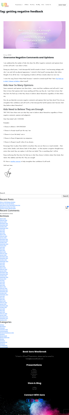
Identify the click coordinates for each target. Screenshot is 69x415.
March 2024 (3, 252)
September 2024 (4, 244)
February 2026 (3, 220)
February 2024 (3, 253)
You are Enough (4, 347)
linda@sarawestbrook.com (34, 359)
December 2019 (4, 317)
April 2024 (2, 250)
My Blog (38, 4)
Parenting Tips (3, 342)
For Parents (34, 372)
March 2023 (3, 267)
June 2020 (2, 309)
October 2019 (3, 320)
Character (2, 328)
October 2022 (3, 275)
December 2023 (4, 256)
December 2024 (4, 239)
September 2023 (4, 261)
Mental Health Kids (4, 337)
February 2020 (3, 313)
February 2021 (3, 302)
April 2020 (2, 312)
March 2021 (3, 301)
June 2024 (2, 247)
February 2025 (3, 236)
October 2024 (3, 242)
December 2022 (4, 272)
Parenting (2, 340)
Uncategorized (3, 345)
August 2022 (3, 279)
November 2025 (4, 225)
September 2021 (4, 294)
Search (2, 193)
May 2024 (2, 248)
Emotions (2, 334)
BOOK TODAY (62, 5)
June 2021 (2, 296)
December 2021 (4, 290)
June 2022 (2, 282)
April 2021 (2, 299)
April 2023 (2, 266)
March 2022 (3, 286)
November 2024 (4, 241)
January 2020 (3, 315)
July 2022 (2, 280)
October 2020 (3, 307)
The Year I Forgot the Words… (7, 203)
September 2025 (4, 228)
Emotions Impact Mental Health (8, 208)
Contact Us (48, 4)
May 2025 (2, 231)
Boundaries (3, 326)
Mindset (2, 339)
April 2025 (2, 233)
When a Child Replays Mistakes (7, 202)
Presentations (18, 4)
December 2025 (4, 223)
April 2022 (2, 285)
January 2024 (3, 255)
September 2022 (4, 277)
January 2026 (3, 222)
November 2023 (4, 258)
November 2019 (4, 318)
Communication (4, 331)
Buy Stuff (34, 389)
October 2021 (3, 293)
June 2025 (2, 229)
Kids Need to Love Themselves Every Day (10, 205)
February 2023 (3, 269)
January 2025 (3, 237)
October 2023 (3, 260)
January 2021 (3, 304)
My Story (32, 4)
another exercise (16, 161)
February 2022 (3, 288)
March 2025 (3, 234)
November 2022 (4, 274)
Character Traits (4, 329)
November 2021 (4, 291)
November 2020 (4, 305)
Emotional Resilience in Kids (7, 332)
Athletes (27, 4)
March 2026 (3, 218)
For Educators (34, 374)
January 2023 (3, 271)
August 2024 (3, 245)
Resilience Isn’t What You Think (7, 207)
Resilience (2, 344)
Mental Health (3, 336)
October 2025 (3, 226)
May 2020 (2, 310)
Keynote (34, 375)
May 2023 (2, 264)
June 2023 (2, 263)
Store (42, 4)
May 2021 (2, 298)
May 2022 (2, 283)
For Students (34, 371)
